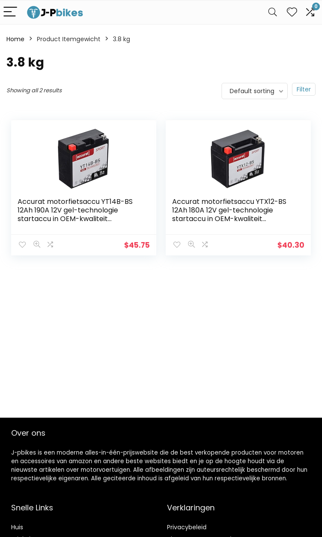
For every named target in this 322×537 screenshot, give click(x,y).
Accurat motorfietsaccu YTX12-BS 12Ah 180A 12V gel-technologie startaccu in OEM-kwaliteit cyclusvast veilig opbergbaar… (229, 214)
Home (15, 39)
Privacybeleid (187, 527)
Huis (17, 527)
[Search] (272, 12)
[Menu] (10, 12)
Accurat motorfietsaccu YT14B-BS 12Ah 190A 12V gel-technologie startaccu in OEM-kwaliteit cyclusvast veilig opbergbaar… (75, 214)
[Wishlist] (292, 12)
